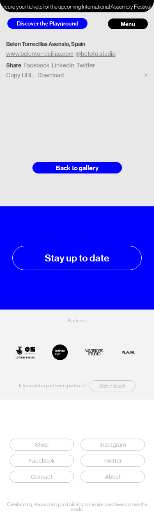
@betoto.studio (95, 53)
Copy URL (19, 75)
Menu (128, 24)
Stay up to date (77, 257)
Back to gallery (77, 167)
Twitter (85, 65)
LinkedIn (63, 65)
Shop (41, 444)
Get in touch (112, 386)
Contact (42, 476)
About (112, 476)
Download (50, 75)
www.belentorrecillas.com (40, 53)
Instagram (112, 444)
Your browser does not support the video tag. (77, 116)
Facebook (36, 65)
